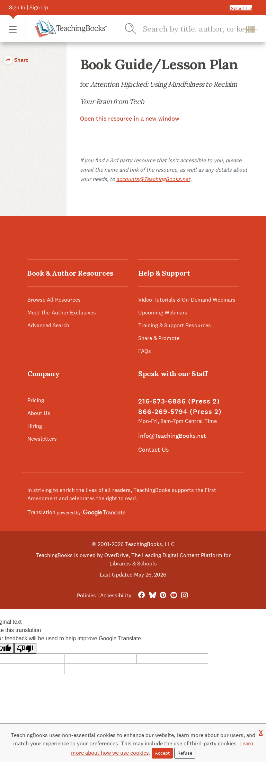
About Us (38, 413)
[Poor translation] (25, 648)
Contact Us (153, 449)
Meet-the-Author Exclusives (61, 312)
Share (16, 59)
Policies (86, 595)
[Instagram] (184, 595)
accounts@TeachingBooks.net (153, 179)
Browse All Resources (54, 299)
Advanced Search (48, 325)
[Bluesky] (152, 595)
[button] (13, 29)
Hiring (34, 426)
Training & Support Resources (174, 325)
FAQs (144, 351)
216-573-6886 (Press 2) (179, 401)
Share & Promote (158, 338)
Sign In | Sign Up (28, 7)
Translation (76, 512)
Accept (162, 753)
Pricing (35, 400)
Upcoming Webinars (162, 312)
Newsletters (42, 438)
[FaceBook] (141, 595)
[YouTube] (173, 595)
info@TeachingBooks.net (172, 436)
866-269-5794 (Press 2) (180, 411)
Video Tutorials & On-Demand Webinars (187, 299)
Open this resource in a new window (129, 118)
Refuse (184, 753)
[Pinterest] (163, 595)
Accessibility (115, 595)
